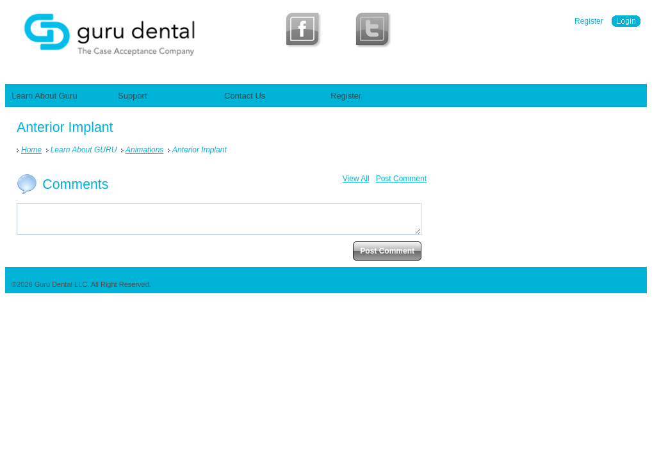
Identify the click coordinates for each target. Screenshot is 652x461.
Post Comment (401, 178)
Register (589, 21)
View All (356, 178)
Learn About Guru (44, 96)
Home (31, 149)
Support (132, 96)
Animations (144, 149)
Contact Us (244, 96)
